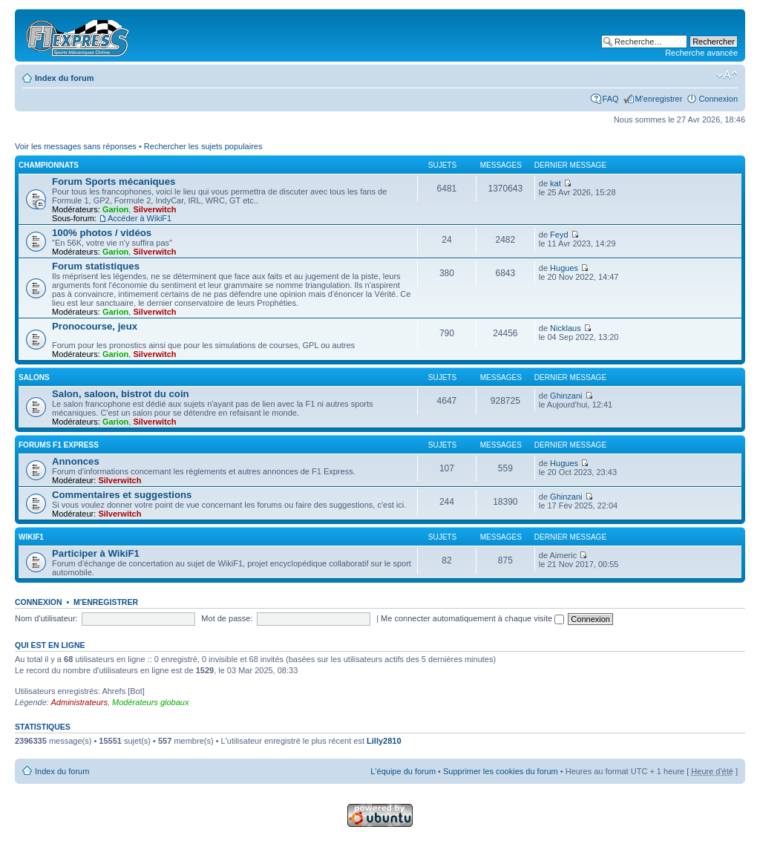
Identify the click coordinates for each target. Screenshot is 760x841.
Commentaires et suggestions (121, 494)
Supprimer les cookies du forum (500, 771)
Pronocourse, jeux (94, 326)
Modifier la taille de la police (727, 75)
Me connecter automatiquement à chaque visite (472, 618)
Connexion (718, 98)
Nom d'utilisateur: (46, 618)
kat (555, 183)
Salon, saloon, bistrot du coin (120, 393)
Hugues (564, 268)
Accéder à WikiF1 (139, 218)
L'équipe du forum (403, 771)
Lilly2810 (384, 740)
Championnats (49, 165)
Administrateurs (79, 702)
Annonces (75, 461)
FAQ (611, 98)
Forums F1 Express (59, 445)
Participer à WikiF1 (96, 553)
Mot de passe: (226, 618)
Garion (115, 209)
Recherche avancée (701, 52)
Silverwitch (154, 209)
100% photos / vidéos (101, 232)
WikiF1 (31, 537)
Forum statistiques (96, 266)
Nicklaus (565, 328)
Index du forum (64, 77)
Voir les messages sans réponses (76, 146)
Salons (34, 377)
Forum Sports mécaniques (113, 181)
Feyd (559, 234)
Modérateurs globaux (150, 702)
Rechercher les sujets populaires (203, 146)
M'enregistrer (659, 98)
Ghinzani (566, 395)
